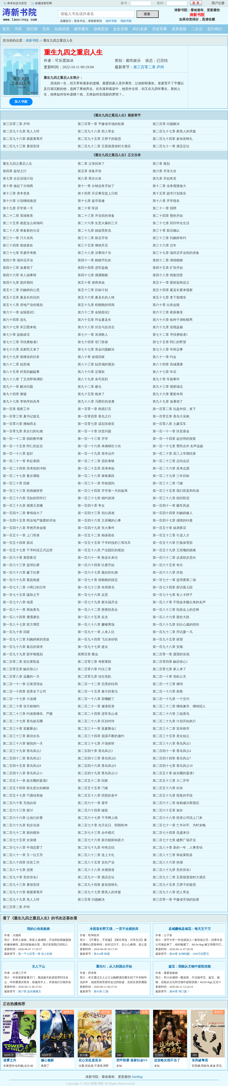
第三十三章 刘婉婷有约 (169, 238)
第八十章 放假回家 (91, 357)
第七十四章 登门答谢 (93, 342)
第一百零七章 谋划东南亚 (96, 424)
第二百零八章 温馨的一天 (21, 676)
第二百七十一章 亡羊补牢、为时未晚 (179, 825)
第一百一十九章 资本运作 (96, 453)
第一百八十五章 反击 (93, 617)
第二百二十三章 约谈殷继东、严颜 (28, 713)
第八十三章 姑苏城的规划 (96, 364)
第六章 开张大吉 (164, 171)
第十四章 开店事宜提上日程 (98, 193)
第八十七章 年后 (164, 372)
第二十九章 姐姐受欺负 (94, 230)
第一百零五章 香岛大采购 (171, 416)
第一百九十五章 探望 (168, 639)
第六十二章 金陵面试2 (94, 312)
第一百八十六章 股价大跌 (171, 617)
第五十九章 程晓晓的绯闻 (96, 305)
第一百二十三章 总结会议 (171, 461)
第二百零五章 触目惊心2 (20, 669)
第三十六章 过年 (164, 245)
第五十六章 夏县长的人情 (96, 297)
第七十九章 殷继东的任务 (21, 357)
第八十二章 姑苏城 (16, 364)
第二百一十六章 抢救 (168, 691)
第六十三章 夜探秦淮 (168, 312)
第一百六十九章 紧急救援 (21, 580)
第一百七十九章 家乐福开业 (98, 602)
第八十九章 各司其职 (93, 379)
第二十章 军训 (88, 208)
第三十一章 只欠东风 (18, 238)
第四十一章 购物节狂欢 (94, 260)
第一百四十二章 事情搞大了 (23, 513)
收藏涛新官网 (43, 3)
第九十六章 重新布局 (168, 394)
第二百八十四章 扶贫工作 (21, 862)
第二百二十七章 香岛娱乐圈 (23, 721)
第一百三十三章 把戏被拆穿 (23, 490)
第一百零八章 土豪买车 (169, 424)
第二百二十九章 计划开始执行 (174, 721)
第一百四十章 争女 (91, 505)
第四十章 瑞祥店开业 (18, 260)
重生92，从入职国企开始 (114, 966)
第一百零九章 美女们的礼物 (23, 431)
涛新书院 (25, 15)
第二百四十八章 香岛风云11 (23, 773)
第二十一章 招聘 (164, 208)
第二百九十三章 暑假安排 (21, 146)
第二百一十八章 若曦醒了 (96, 699)
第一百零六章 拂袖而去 (19, 424)
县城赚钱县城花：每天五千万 (189, 929)
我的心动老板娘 (38, 929)
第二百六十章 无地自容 (19, 803)
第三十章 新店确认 (166, 230)
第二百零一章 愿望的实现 (171, 654)
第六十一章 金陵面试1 (19, 312)
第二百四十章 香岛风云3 (95, 751)
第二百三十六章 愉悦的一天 (23, 743)
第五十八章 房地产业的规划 (23, 305)
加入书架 (20, 101)
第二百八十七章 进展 (18, 870)
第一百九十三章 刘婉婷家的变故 (26, 639)
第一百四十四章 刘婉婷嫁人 (173, 513)
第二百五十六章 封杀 (168, 788)
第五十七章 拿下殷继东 (169, 297)
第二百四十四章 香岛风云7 (172, 758)
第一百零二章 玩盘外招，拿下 (174, 409)
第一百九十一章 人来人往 (96, 632)
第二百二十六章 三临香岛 (171, 713)
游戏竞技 (101, 29)
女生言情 (120, 29)
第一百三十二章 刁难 (168, 483)
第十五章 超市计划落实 (169, 193)
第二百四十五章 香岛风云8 (22, 766)
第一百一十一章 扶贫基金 (171, 431)
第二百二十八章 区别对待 (96, 721)
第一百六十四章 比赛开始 (96, 565)
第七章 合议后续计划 (18, 178)
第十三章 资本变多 (16, 193)
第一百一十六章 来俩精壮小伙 (99, 446)
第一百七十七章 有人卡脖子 (173, 595)
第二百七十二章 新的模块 (21, 832)
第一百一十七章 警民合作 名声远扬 (178, 446)
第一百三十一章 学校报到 (96, 483)
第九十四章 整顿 (15, 394)
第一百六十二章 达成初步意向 (174, 557)
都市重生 (81, 29)
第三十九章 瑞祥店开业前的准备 (176, 253)
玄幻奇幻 (214, 29)
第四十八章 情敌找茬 (168, 275)
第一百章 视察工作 (16, 409)
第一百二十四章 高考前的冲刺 (24, 468)
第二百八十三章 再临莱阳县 (173, 855)
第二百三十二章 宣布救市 (171, 728)
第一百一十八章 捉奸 (18, 453)
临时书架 (111, 21)
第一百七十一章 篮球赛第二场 (174, 580)
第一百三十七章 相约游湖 (96, 498)
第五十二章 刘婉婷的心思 (21, 290)
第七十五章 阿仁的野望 (169, 342)
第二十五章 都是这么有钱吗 (23, 223)
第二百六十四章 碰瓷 (93, 810)
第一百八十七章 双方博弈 (21, 624)
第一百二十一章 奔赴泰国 (21, 461)
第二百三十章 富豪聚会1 (20, 728)
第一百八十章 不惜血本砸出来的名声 (179, 602)
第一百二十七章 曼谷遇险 (21, 476)
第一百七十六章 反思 (93, 595)
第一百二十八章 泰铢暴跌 (96, 476)
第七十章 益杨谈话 (16, 334)
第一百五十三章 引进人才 (171, 535)
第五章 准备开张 (89, 171)
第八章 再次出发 (89, 178)
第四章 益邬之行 (15, 171)
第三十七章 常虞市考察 (19, 253)
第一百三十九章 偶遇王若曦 (23, 505)
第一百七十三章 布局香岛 (96, 587)
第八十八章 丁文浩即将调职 (23, 379)
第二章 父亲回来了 (91, 163)
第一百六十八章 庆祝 (168, 572)
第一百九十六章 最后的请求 (23, 647)
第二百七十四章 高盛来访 (171, 832)
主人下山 (38, 966)
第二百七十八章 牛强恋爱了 (23, 847)
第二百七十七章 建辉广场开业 (174, 840)
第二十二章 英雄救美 (18, 215)
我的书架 (126, 21)
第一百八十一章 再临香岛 (21, 609)
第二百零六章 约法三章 (94, 669)
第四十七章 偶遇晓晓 (93, 275)
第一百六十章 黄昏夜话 (19, 557)
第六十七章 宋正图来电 (19, 327)
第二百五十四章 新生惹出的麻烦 (26, 788)
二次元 (196, 29)
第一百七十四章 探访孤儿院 (173, 587)
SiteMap (137, 1077)
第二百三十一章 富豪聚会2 (97, 728)
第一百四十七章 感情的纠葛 (173, 520)
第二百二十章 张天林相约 (21, 706)
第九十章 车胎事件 (166, 379)
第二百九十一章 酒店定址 (171, 146)
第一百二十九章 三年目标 (171, 476)
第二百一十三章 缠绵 (168, 684)
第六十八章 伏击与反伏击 (96, 327)
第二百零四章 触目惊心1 (170, 661)
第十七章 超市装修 (91, 201)
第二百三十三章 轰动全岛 (21, 736)
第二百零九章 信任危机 (94, 676)
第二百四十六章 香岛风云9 (97, 766)
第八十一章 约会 (164, 357)
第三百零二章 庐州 (148, 67)
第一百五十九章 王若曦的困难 (174, 550)
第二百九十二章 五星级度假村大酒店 (104, 146)
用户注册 (218, 3)
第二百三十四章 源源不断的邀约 (101, 736)
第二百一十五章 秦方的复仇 (98, 691)
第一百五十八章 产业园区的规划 (101, 550)
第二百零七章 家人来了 (169, 669)
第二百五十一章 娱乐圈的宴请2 (25, 780)
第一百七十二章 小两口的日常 (24, 587)
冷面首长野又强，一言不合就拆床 (114, 929)
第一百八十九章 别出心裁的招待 (176, 624)
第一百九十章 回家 (16, 632)
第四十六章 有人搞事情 (19, 275)
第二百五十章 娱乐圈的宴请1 (173, 773)
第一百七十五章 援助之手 (21, 595)
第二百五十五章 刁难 (93, 788)
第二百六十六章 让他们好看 (23, 818)
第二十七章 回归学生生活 (171, 223)
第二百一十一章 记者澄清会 (23, 684)
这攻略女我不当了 (167, 1060)
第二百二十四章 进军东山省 (98, 713)
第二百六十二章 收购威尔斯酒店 (176, 803)
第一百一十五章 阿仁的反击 (23, 446)
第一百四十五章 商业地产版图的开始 (29, 520)
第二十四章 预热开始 (168, 215)
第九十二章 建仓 (89, 386)
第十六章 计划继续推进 (19, 201)
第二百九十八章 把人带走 (96, 131)
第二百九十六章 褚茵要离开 (23, 139)
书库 (18, 29)
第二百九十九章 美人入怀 (21, 131)
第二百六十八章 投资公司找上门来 (177, 818)
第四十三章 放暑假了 (18, 267)
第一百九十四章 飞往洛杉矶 (98, 639)
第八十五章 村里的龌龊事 (21, 372)
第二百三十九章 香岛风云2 (22, 751)
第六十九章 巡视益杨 (168, 327)
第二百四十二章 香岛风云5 (22, 758)
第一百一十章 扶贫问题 (94, 431)
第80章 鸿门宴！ (179, 991)
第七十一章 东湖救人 (93, 334)
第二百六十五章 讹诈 (168, 810)
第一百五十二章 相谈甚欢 (96, 535)
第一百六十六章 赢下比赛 (21, 572)
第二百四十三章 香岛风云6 (97, 758)
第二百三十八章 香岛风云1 (172, 743)
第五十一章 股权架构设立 (171, 282)
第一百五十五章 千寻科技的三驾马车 (104, 543)
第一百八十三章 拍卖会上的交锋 (176, 609)
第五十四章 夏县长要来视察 (173, 290)
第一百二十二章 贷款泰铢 (96, 461)
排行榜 (32, 29)
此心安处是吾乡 (90, 1060)
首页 (6, 29)
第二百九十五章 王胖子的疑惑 (99, 139)
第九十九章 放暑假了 (168, 401)
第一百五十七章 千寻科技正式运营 (28, 550)
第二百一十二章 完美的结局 (98, 684)
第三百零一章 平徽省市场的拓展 (101, 124)
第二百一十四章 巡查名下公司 (24, 691)
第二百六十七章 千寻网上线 (98, 818)
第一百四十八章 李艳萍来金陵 (24, 528)
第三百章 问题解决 (166, 124)
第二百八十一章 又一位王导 (23, 855)
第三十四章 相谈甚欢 (18, 245)
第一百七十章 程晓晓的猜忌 (98, 580)
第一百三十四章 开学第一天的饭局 (102, 490)
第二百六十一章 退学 (93, 803)
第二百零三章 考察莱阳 (94, 661)
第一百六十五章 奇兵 (168, 565)
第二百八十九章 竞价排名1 (172, 870)
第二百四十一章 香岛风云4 (172, 751)
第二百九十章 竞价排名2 (20, 877)
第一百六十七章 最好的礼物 (98, 572)
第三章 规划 (161, 163)
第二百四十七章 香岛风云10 (173, 766)
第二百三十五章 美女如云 (171, 736)
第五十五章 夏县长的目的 (21, 297)
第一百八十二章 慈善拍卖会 (98, 609)
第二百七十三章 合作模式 (96, 832)
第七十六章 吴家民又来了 (21, 349)
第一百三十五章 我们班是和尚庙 (176, 490)
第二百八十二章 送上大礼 (96, 855)
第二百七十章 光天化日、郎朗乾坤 (102, 825)
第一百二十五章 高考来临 (96, 468)
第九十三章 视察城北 (168, 386)
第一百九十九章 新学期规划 (23, 654)
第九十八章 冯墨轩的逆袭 (96, 401)
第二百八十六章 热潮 (168, 862)
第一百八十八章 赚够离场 (96, 624)
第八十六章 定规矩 (91, 372)
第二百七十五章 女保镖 (19, 840)
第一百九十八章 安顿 (168, 647)
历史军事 (159, 29)
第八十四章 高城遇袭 (168, 364)
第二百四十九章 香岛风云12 (98, 773)
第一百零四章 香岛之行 (94, 416)
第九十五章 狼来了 (91, 394)
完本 (46, 29)
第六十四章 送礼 (15, 320)
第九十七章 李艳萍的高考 (21, 401)
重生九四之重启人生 (17, 163)
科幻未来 (140, 29)
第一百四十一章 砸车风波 (171, 505)
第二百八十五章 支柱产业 (96, 862)
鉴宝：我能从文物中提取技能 (189, 966)
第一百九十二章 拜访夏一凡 (173, 632)
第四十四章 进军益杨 (93, 267)
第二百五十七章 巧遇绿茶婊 (23, 795)
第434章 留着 (102, 953)
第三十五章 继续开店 (93, 245)
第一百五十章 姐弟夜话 (169, 528)
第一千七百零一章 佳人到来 (35, 953)
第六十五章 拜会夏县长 (94, 320)
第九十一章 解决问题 (18, 386)
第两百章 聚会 (88, 654)
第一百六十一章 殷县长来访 (98, 557)
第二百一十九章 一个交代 (171, 699)
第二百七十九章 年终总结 (96, 847)
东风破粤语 (200, 1060)
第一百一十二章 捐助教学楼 (23, 438)
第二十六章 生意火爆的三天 (98, 223)
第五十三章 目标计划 (93, 290)
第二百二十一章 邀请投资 (96, 706)
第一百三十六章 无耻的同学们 (24, 498)
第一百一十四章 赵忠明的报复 (174, 438)
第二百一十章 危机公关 (169, 676)
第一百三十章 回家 (16, 483)
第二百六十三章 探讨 (18, 810)
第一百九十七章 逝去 (93, 647)
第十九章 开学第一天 (18, 208)
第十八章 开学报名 (166, 201)
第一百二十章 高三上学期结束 (174, 453)
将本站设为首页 (17, 3)
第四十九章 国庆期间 (18, 282)
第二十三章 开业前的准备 (96, 215)
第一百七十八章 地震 (18, 602)
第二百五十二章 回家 (93, 780)
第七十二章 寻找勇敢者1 (170, 334)
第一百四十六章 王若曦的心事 (99, 520)
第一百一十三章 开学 (93, 438)
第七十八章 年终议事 (168, 349)
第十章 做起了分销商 (18, 186)
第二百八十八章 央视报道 (96, 870)
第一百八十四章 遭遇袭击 (21, 617)
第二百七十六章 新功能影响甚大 (101, 840)
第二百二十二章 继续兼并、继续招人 (179, 706)
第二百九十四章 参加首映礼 (173, 139)
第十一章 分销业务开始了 (96, 186)
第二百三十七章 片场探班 (96, 743)
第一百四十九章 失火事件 (96, 528)
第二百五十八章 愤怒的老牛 (98, 795)
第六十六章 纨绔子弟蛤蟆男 (173, 320)
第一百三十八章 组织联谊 (171, 498)
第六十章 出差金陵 (166, 305)
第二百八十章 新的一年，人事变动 (177, 847)
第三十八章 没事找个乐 (94, 253)
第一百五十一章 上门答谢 (21, 535)
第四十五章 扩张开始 (168, 267)
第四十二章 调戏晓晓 (168, 260)
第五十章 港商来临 (91, 282)
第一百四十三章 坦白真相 (96, 513)
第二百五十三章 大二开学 (171, 780)
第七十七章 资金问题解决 (96, 349)
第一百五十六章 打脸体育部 (173, 543)
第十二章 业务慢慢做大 (169, 186)
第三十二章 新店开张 (93, 238)
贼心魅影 (47, 1060)
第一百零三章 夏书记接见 (21, 416)
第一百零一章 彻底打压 (94, 409)
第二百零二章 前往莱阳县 (21, 661)
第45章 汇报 (101, 991)
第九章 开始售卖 (164, 178)
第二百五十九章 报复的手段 (173, 795)
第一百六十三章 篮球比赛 (21, 565)
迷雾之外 (9, 1060)
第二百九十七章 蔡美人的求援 (174, 131)
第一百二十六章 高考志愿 (171, 468)
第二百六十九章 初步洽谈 (21, 825)
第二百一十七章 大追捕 (19, 699)
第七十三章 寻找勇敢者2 (20, 342)
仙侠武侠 (61, 29)
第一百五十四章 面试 (18, 543)
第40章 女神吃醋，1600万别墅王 (189, 953)
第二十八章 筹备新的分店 (21, 230)
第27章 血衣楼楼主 (29, 991)
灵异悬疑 (179, 29)
